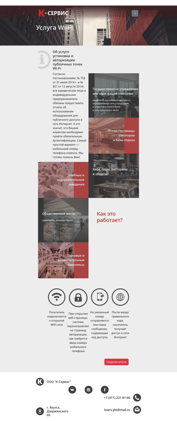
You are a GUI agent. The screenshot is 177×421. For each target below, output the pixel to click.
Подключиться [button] (116, 362)
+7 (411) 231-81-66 (117, 398)
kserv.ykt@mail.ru (117, 410)
